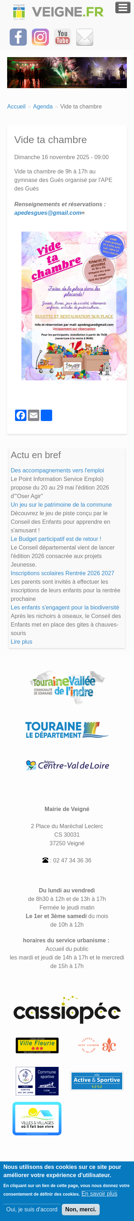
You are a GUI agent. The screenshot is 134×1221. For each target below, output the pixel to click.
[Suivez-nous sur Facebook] (18, 36)
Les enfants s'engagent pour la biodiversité (65, 607)
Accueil (16, 106)
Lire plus (21, 642)
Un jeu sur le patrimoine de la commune (61, 505)
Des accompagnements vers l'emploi (57, 470)
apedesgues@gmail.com (50, 213)
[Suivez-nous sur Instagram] (40, 36)
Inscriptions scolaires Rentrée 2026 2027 (62, 573)
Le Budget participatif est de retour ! (56, 539)
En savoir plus (99, 1198)
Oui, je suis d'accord (32, 1213)
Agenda (43, 106)
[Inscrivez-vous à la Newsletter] (84, 36)
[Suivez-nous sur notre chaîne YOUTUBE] (62, 36)
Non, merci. (80, 1213)
